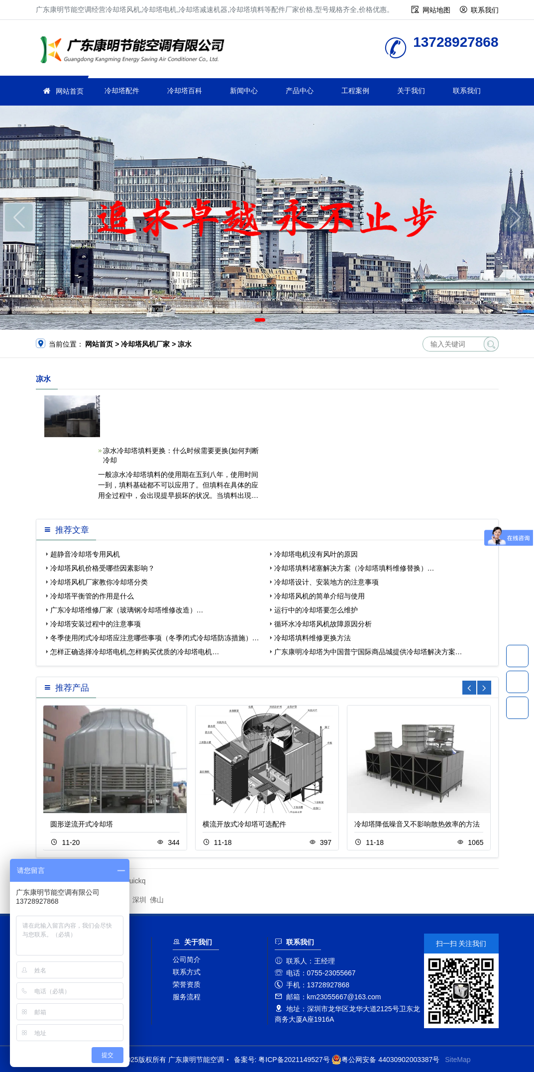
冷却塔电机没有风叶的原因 (316, 554)
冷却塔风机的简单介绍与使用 (319, 596)
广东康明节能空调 (135, 51)
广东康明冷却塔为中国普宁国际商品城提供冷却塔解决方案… (368, 652)
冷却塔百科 (184, 91)
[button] (260, 320)
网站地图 (436, 10)
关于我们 (411, 91)
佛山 (157, 900)
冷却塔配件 (122, 91)
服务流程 (187, 997)
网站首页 (70, 91)
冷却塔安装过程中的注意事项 (95, 624)
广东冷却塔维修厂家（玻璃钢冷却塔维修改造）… (127, 610)
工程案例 (355, 91)
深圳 (139, 900)
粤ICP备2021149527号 (293, 1060)
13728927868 (517, 656)
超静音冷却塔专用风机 (85, 554)
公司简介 (187, 959)
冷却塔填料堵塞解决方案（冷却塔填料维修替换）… (354, 568)
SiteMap (457, 1060)
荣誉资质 (187, 984)
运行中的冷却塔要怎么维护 (316, 610)
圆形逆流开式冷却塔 (81, 824)
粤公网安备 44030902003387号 (385, 1060)
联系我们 (485, 10)
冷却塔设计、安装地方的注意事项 (326, 582)
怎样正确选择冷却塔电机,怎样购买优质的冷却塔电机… (134, 652)
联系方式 (187, 972)
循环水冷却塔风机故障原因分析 (323, 624)
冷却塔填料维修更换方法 (312, 638)
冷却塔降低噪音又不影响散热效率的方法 (417, 824)
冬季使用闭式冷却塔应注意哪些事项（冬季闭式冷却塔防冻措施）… (154, 638)
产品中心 (300, 91)
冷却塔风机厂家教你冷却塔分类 (99, 582)
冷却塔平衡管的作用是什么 (92, 596)
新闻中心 (244, 91)
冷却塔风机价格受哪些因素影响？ (102, 568)
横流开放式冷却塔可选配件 (244, 824)
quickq (135, 881)
